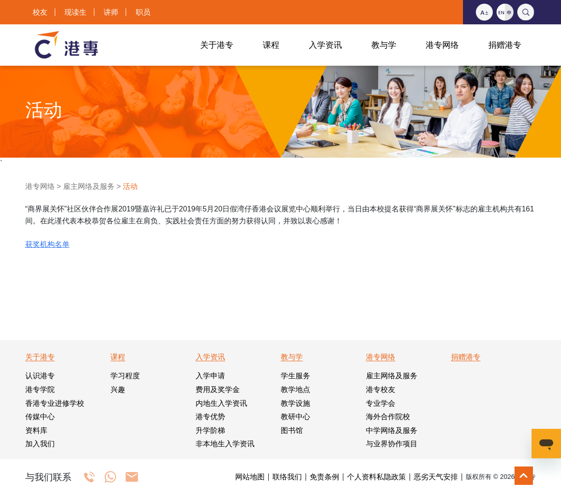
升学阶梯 (210, 430)
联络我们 (287, 477)
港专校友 (380, 389)
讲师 (111, 12)
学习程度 (125, 376)
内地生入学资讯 (221, 403)
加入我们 (40, 444)
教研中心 (295, 417)
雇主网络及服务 (89, 186)
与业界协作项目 (391, 444)
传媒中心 (40, 417)
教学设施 (295, 403)
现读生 (75, 12)
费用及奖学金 (218, 389)
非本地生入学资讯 (225, 444)
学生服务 (295, 376)
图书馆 (292, 430)
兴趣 (117, 389)
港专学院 (40, 389)
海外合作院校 (388, 417)
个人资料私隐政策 (376, 477)
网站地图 (250, 477)
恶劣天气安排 (436, 477)
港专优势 (210, 417)
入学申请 (210, 376)
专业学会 (380, 403)
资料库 (36, 430)
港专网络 (40, 186)
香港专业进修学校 (54, 403)
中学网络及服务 (391, 430)
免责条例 (324, 477)
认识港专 (40, 376)
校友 (40, 12)
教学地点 (295, 389)
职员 (143, 12)
